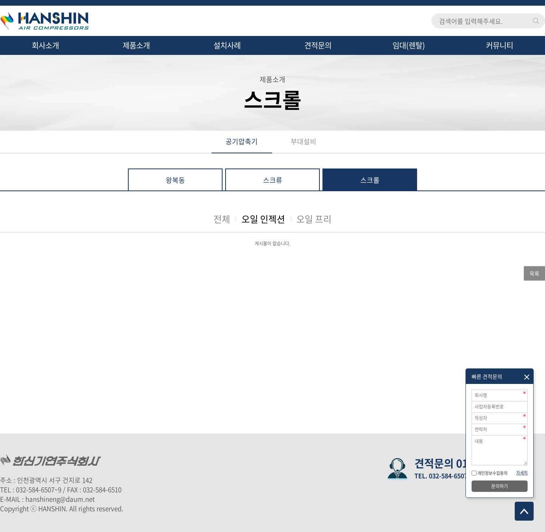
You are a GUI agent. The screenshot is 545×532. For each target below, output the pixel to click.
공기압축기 (242, 141)
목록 (534, 273)
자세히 (522, 473)
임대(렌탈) (408, 45)
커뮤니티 (499, 45)
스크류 (272, 180)
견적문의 (318, 45)
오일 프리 (314, 219)
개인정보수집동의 (492, 473)
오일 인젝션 (263, 219)
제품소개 (136, 45)
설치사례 (227, 45)
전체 (221, 219)
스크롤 (370, 180)
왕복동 (175, 180)
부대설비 (303, 141)
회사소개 (45, 45)
